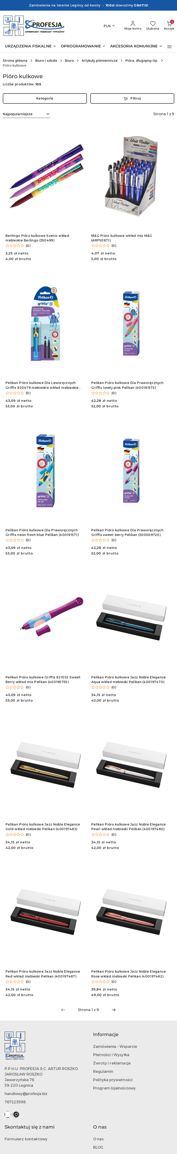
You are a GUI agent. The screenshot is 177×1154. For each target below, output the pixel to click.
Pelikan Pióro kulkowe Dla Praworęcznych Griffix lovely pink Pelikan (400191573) (127, 385)
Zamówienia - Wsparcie (115, 1046)
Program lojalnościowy (114, 1088)
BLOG (98, 1147)
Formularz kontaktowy (26, 1139)
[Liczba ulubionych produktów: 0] (152, 25)
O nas (98, 1139)
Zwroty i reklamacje (112, 1063)
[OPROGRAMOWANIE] (83, 47)
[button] (169, 46)
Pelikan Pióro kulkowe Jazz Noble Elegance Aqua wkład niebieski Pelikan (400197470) (128, 679)
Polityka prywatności (113, 1079)
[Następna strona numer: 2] (113, 1010)
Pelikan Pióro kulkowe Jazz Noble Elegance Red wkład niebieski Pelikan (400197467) (43, 973)
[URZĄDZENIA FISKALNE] (30, 47)
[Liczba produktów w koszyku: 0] (169, 25)
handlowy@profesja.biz (26, 1093)
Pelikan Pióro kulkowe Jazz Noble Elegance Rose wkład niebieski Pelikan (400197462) (128, 973)
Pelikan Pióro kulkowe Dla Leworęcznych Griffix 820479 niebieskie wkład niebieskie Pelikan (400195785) (42, 385)
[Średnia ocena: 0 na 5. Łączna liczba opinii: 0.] (18, 246)
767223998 (15, 1102)
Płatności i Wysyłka (111, 1054)
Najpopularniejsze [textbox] (17, 114)
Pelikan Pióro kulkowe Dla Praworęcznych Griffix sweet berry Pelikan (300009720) (127, 532)
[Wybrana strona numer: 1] (88, 1010)
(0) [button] (28, 245)
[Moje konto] (133, 25)
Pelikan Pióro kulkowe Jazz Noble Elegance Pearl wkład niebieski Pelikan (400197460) (128, 826)
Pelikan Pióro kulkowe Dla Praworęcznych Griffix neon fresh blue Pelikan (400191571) (42, 532)
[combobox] (26, 114)
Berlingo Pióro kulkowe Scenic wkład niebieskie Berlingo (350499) (37, 238)
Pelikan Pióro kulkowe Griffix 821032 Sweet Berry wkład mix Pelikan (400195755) (43, 679)
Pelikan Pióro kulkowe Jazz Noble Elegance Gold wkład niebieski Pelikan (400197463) (43, 826)
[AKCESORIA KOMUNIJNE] (136, 47)
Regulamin (103, 1071)
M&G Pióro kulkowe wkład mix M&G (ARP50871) (121, 238)
